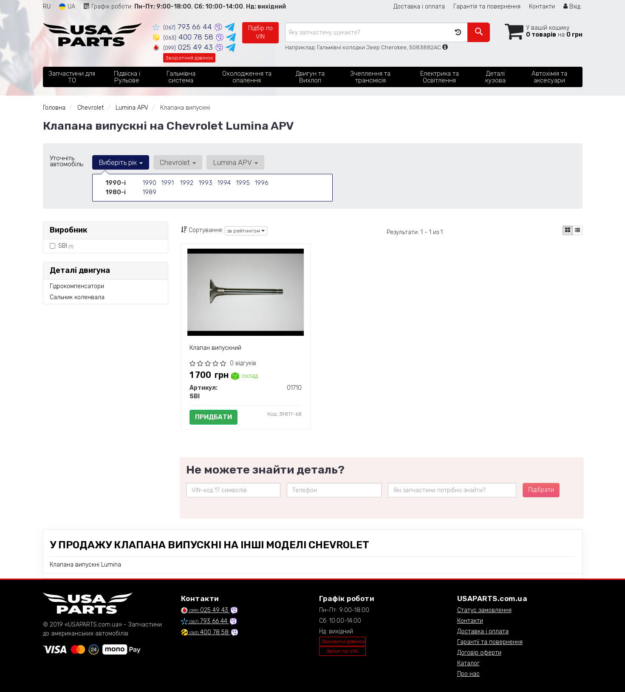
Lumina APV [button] (233, 162)
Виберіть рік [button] (121, 162)
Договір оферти (479, 652)
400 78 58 (184, 37)
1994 (223, 183)
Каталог (468, 663)
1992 (186, 183)
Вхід (571, 6)
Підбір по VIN (260, 32)
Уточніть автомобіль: (67, 161)
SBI (61, 246)
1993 (205, 183)
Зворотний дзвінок (189, 58)
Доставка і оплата (419, 6)
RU (47, 6)
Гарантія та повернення (486, 6)
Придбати (213, 417)
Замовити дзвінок (343, 641)
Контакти (542, 6)
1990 (149, 183)
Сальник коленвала (77, 297)
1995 (242, 183)
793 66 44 (183, 27)
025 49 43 (184, 47)
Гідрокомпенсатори (77, 286)
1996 (261, 183)
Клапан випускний (215, 348)
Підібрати (541, 489)
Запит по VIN (342, 651)
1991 (167, 183)
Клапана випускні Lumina (85, 564)
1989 (149, 192)
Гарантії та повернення (490, 642)
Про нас (468, 674)
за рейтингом (246, 231)
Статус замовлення (484, 610)
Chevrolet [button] (177, 162)
